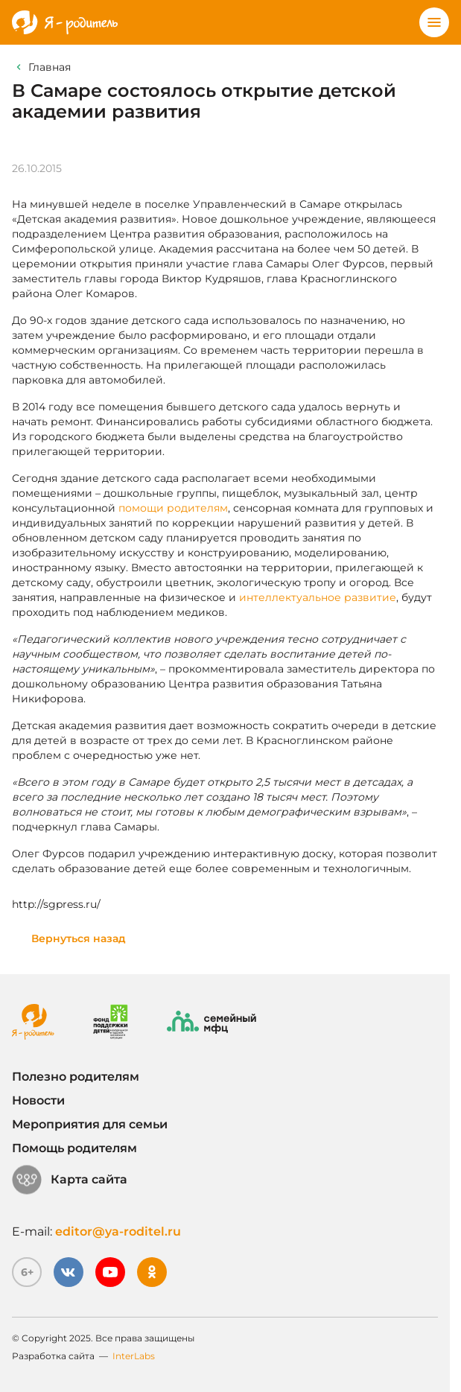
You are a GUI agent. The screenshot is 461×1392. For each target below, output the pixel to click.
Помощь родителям (74, 1148)
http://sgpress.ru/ (56, 904)
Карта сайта (69, 1180)
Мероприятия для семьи (90, 1124)
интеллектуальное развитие (317, 597)
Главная (49, 67)
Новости (38, 1100)
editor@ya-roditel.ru (118, 1231)
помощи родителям (173, 508)
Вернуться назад (78, 938)
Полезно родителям (75, 1077)
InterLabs (133, 1355)
